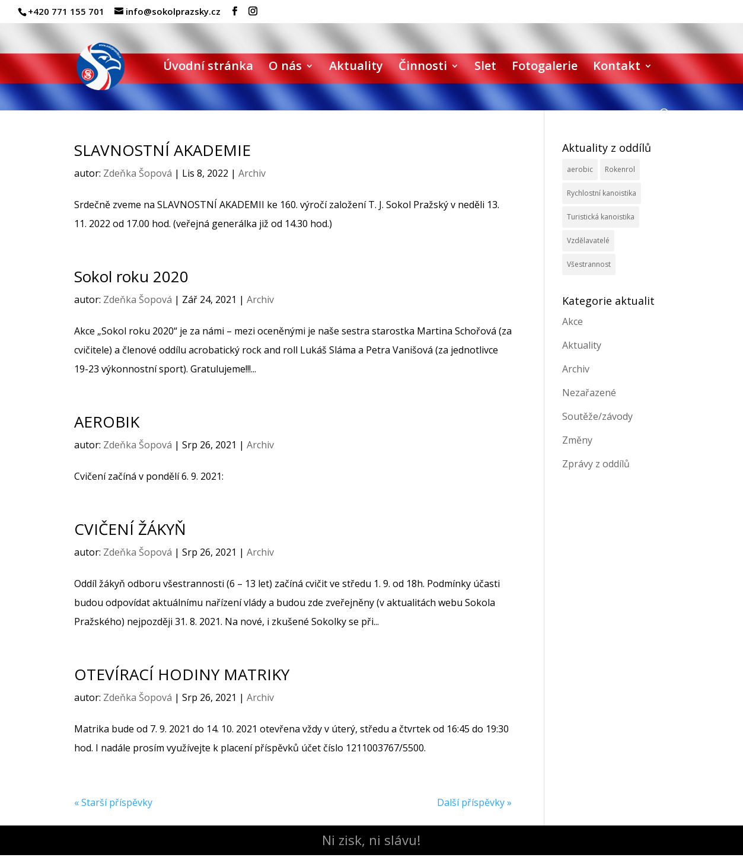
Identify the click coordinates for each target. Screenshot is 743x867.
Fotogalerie (545, 68)
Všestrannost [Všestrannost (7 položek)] (589, 264)
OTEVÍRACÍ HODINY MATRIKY (181, 674)
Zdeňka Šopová (137, 173)
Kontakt (616, 68)
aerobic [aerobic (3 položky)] (580, 169)
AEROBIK (106, 421)
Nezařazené (589, 392)
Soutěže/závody (597, 416)
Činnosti (422, 68)
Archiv (252, 173)
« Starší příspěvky (113, 802)
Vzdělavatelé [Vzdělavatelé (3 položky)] (588, 240)
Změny (577, 440)
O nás (285, 68)
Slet (485, 68)
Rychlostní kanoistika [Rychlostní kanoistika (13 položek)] (601, 193)
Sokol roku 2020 (131, 276)
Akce (572, 321)
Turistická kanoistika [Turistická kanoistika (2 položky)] (600, 217)
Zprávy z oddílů (596, 463)
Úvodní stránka (208, 68)
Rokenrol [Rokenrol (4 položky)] (620, 169)
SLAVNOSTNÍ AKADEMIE (162, 150)
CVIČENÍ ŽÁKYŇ (130, 529)
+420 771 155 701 (66, 11)
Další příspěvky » (474, 802)
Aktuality (356, 68)
